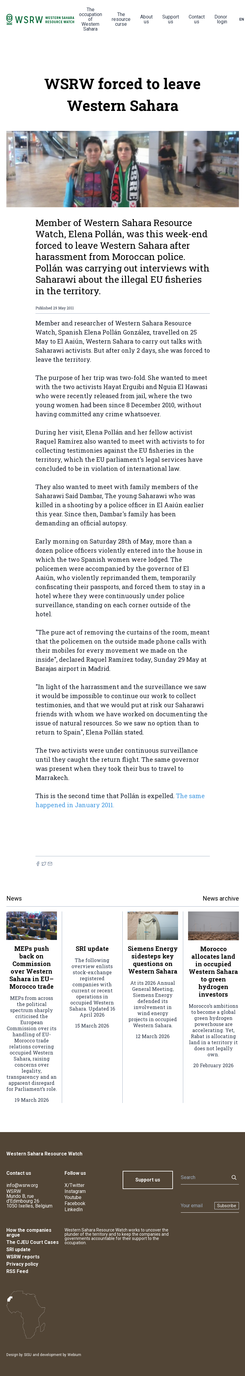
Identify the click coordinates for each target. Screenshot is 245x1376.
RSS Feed (17, 1271)
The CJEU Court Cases (32, 1242)
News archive (221, 898)
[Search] (203, 1177)
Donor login (220, 19)
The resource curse (121, 19)
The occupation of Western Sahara (90, 19)
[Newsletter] (196, 1205)
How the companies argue (28, 1232)
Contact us (197, 19)
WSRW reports (23, 1257)
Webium (74, 1355)
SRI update (18, 1249)
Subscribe (226, 1205)
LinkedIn (74, 1209)
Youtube (73, 1197)
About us (146, 19)
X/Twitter (74, 1185)
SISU (27, 1355)
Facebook (75, 1203)
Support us (170, 19)
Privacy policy (22, 1264)
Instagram (75, 1191)
